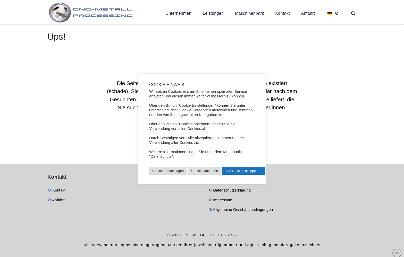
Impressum (220, 200)
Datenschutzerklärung (229, 190)
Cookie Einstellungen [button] (168, 171)
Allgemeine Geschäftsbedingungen (240, 210)
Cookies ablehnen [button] (204, 171)
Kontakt (56, 190)
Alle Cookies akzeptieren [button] (243, 171)
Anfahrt (56, 200)
